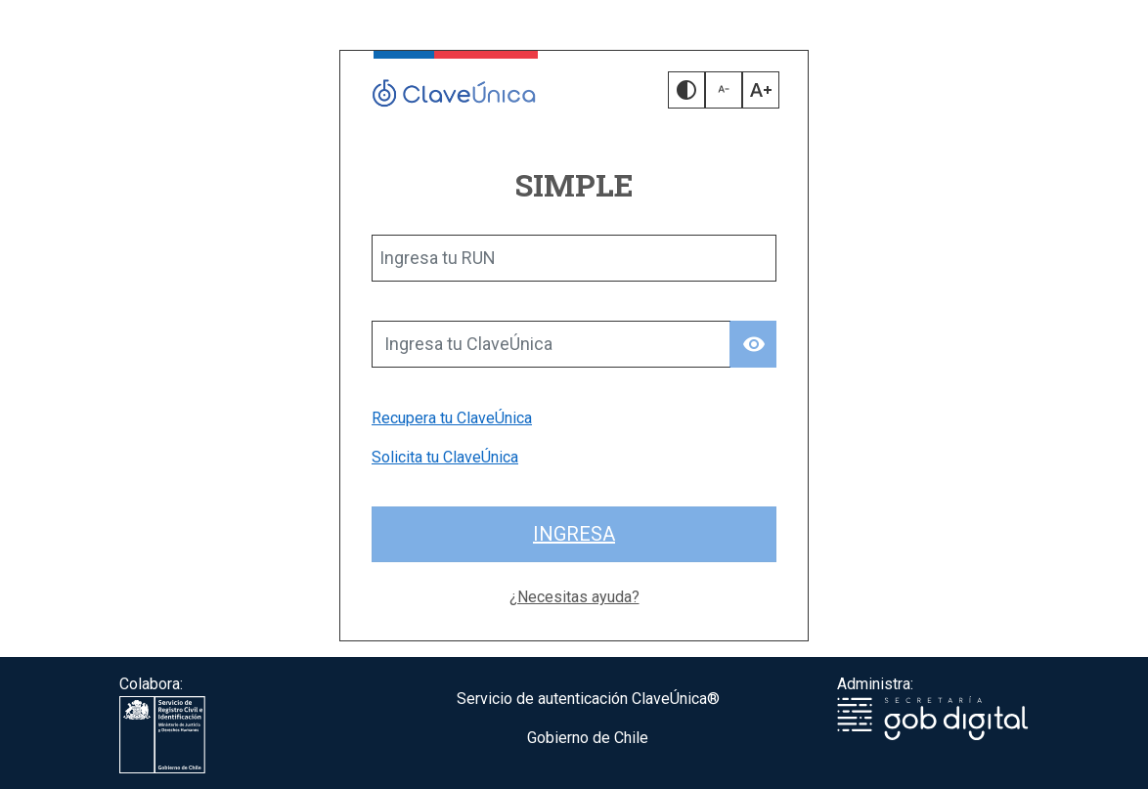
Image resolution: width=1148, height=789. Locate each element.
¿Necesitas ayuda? (574, 597)
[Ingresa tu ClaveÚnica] (551, 344)
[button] (686, 90)
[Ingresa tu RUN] (574, 258)
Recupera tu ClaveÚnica (452, 418)
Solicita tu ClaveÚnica (445, 457)
